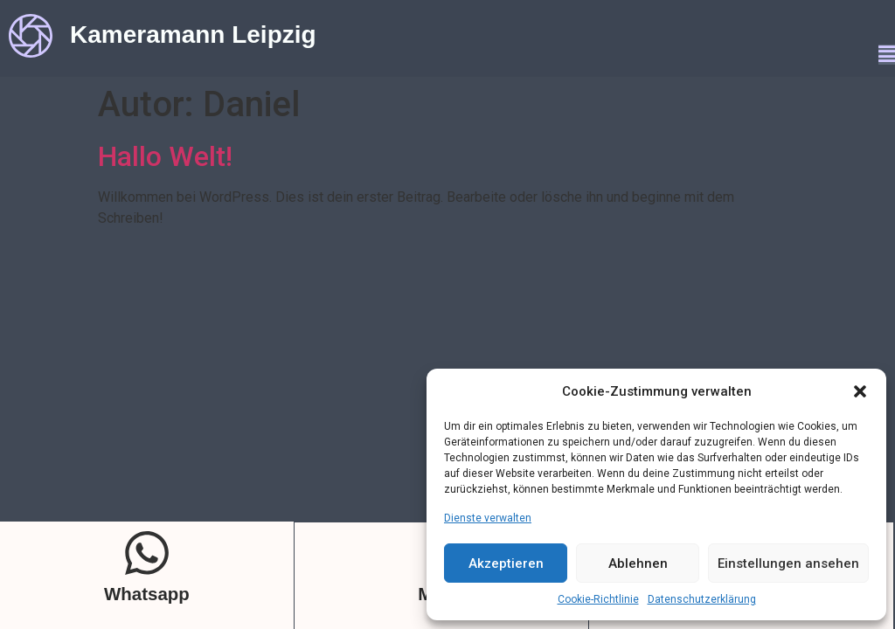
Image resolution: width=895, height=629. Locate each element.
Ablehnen (638, 563)
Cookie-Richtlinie (598, 599)
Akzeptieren (506, 563)
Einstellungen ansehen (788, 563)
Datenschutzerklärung (702, 599)
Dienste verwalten (487, 518)
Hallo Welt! (165, 156)
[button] (860, 391)
